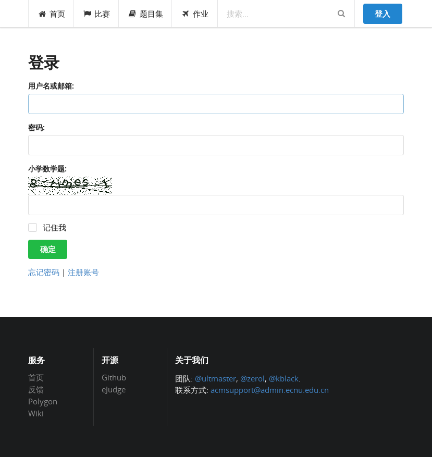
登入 (382, 13)
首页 (51, 13)
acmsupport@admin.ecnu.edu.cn (270, 390)
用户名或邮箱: (51, 86)
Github (114, 377)
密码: (36, 127)
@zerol (252, 378)
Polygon (42, 401)
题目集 (145, 13)
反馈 (36, 389)
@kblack (284, 378)
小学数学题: (47, 169)
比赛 (96, 13)
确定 (48, 249)
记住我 (54, 227)
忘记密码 (43, 272)
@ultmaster (215, 378)
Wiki (36, 413)
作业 (194, 13)
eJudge (114, 389)
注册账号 (83, 272)
